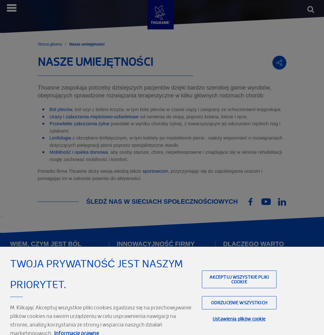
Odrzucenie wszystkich (239, 306)
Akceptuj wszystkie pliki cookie (239, 283)
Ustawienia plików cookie (239, 322)
